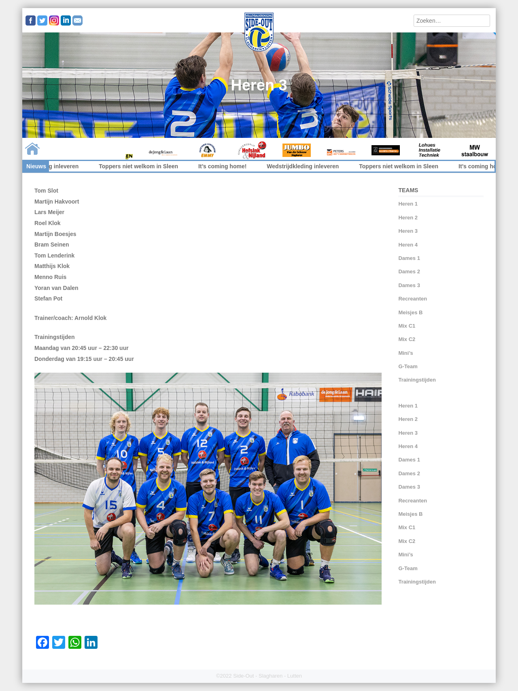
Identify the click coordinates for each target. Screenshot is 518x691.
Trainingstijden (416, 380)
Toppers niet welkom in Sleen (144, 166)
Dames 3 (409, 285)
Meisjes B (410, 312)
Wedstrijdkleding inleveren (49, 166)
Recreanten (412, 299)
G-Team (407, 366)
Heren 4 (408, 245)
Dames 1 (409, 258)
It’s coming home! (228, 166)
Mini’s (405, 353)
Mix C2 (406, 339)
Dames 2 (409, 271)
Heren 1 (408, 204)
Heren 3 (408, 231)
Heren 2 (408, 218)
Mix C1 (406, 326)
